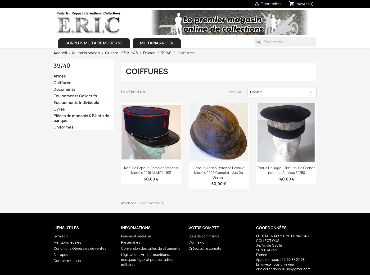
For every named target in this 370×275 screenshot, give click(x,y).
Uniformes (63, 127)
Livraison (61, 236)
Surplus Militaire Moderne (94, 43)
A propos (61, 254)
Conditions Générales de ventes (80, 248)
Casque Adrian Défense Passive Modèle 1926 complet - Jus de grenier (218, 173)
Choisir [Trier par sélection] (282, 92)
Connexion (198, 242)
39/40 (62, 66)
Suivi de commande (204, 236)
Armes (60, 76)
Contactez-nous (67, 260)
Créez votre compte (205, 248)
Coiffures (62, 82)
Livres (59, 109)
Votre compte (204, 227)
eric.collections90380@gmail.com (283, 269)
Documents (64, 89)
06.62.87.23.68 (293, 259)
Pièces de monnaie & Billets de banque (81, 118)
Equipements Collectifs (75, 96)
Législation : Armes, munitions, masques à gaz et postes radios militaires (147, 259)
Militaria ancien (157, 43)
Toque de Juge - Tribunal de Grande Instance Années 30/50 (286, 170)
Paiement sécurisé (136, 236)
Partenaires (130, 242)
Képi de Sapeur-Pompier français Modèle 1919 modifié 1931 (151, 170)
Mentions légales (67, 242)
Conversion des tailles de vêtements (150, 248)
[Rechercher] (285, 42)
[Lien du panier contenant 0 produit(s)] (301, 4)
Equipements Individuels (76, 102)
